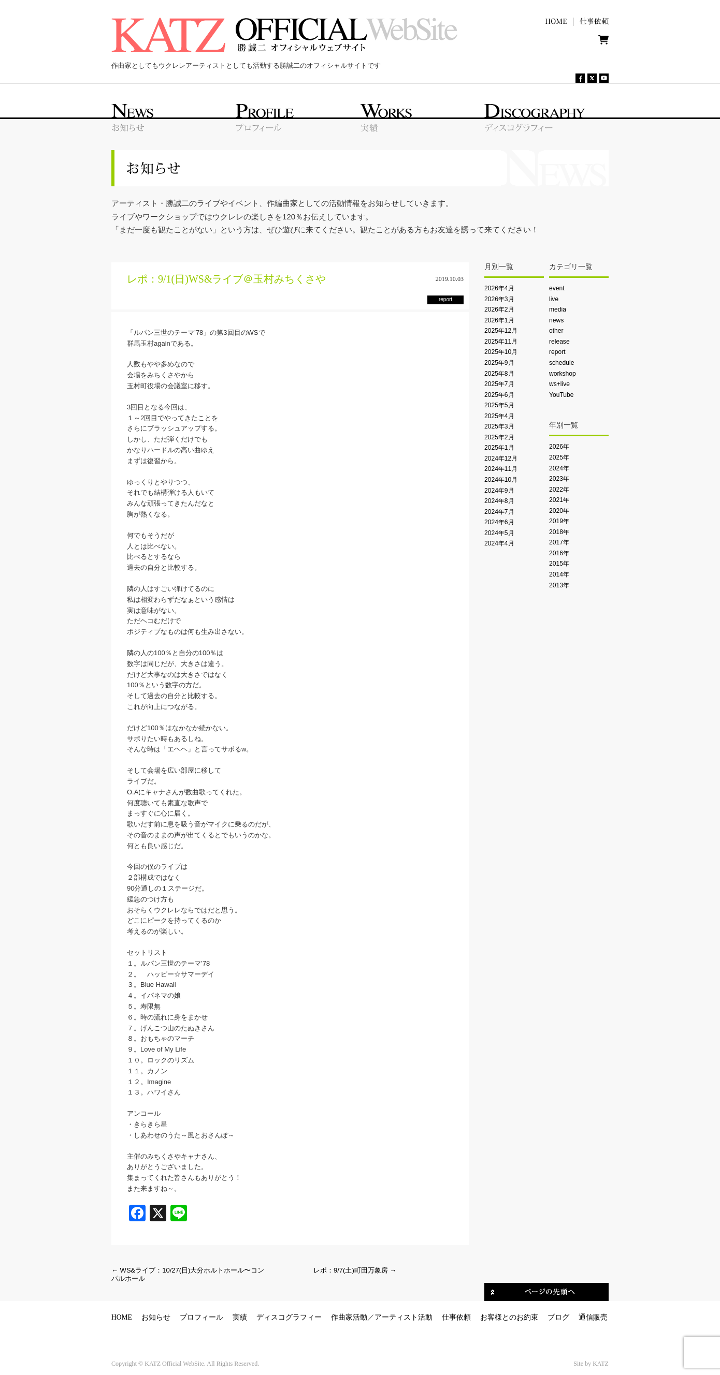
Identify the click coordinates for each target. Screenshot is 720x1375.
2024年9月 (499, 490)
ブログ (558, 1317)
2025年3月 (499, 426)
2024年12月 (500, 458)
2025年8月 (499, 373)
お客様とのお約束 (509, 1317)
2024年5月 (499, 533)
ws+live (559, 384)
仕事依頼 (456, 1317)
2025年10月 (500, 352)
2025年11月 (500, 341)
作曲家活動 (349, 1317)
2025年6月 (499, 394)
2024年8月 (499, 501)
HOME (121, 1317)
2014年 (559, 574)
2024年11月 (500, 468)
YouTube (561, 394)
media (557, 309)
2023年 (559, 478)
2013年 (559, 585)
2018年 (559, 532)
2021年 (559, 500)
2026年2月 (499, 309)
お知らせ (155, 1317)
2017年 (559, 542)
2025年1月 (499, 447)
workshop (562, 373)
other (556, 330)
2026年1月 (499, 320)
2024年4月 (499, 543)
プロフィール (201, 1317)
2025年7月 (499, 384)
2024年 (559, 468)
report (557, 352)
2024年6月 (499, 522)
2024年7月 (499, 511)
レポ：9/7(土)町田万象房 (354, 1270)
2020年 (559, 510)
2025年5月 (499, 405)
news (556, 320)
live (553, 299)
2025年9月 (499, 362)
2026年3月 (499, 299)
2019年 (559, 521)
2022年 (559, 489)
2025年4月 (499, 416)
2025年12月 (500, 330)
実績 (240, 1317)
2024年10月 (500, 479)
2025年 (559, 457)
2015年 (559, 563)
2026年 (559, 446)
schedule (561, 362)
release (559, 341)
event (557, 288)
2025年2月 (499, 437)
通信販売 (593, 1317)
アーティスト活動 (404, 1317)
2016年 (559, 553)
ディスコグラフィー (289, 1317)
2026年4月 (499, 288)
